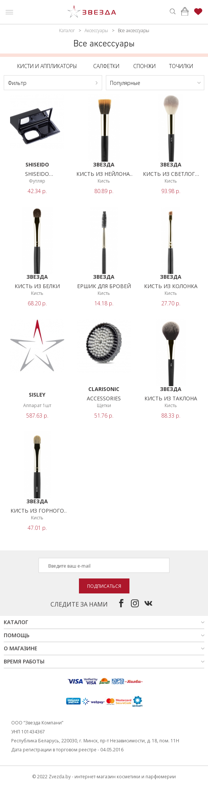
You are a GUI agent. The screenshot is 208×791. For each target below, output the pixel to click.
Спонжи (144, 66)
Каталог (67, 30)
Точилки (181, 66)
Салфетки (106, 66)
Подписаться (104, 586)
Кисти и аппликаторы (47, 66)
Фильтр (17, 82)
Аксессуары (96, 30)
